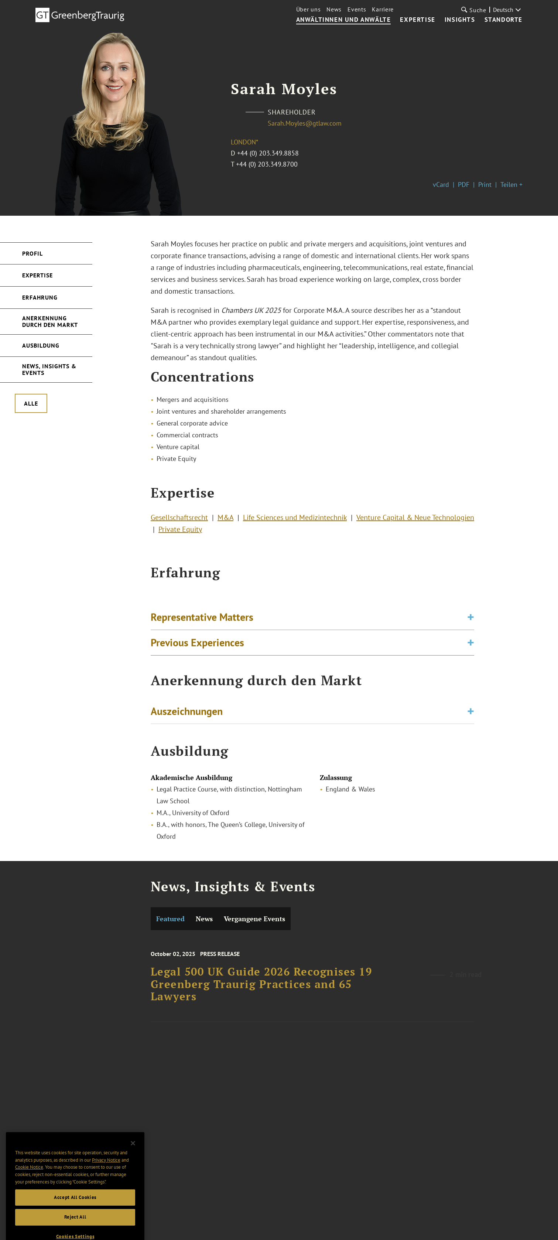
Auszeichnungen (187, 713)
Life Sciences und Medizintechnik (295, 520)
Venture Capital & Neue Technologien (415, 520)
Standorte (504, 20)
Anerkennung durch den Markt (50, 321)
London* (244, 142)
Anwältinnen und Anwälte (343, 20)
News (334, 9)
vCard (441, 184)
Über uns (308, 9)
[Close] (133, 1153)
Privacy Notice (106, 1169)
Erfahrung (40, 297)
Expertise (417, 20)
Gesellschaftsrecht (179, 520)
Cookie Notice (29, 1177)
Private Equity (180, 532)
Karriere (383, 9)
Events (357, 9)
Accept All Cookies (75, 1206)
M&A (225, 520)
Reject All (75, 1226)
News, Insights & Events (49, 369)
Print (485, 184)
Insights (460, 20)
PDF (463, 184)
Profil (32, 253)
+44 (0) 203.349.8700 (267, 164)
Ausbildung (40, 345)
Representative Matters (202, 622)
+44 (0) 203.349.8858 (268, 153)
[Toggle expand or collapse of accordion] (470, 622)
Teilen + (511, 184)
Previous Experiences (197, 648)
